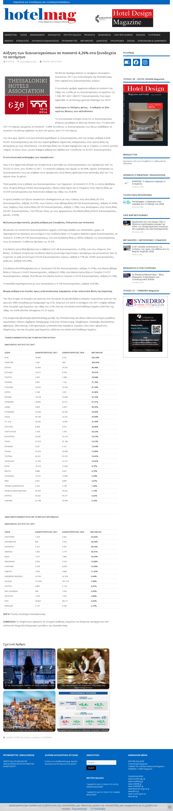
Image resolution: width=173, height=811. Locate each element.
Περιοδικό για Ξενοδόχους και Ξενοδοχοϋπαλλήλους (41, 2)
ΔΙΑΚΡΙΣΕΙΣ (101, 40)
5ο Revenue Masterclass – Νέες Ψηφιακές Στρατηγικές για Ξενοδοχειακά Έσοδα (148, 277)
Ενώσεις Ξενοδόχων (32, 737)
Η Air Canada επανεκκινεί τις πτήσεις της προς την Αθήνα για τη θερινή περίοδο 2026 (150, 249)
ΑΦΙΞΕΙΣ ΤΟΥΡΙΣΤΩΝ (14, 737)
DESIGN (131, 40)
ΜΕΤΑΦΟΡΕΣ (86, 40)
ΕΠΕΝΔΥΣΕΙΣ (22, 40)
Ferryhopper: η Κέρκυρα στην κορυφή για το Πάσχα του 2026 (148, 202)
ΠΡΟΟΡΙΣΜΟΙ (117, 40)
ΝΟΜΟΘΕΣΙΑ (104, 34)
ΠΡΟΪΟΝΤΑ (89, 34)
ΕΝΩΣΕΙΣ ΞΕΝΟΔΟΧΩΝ (52, 61)
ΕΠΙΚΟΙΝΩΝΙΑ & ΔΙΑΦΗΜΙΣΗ (152, 40)
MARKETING (11, 34)
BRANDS (9, 40)
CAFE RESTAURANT (123, 34)
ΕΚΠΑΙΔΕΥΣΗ (54, 34)
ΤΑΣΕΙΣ (23, 34)
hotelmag (10, 61)
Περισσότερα (79, 808)
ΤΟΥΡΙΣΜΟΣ (154, 34)
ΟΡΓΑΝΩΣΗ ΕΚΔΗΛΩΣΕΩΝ (45, 40)
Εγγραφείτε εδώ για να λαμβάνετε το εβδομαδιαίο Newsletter (144, 162)
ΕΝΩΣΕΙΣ (140, 34)
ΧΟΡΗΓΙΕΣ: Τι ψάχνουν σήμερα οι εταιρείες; (149, 182)
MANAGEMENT (37, 34)
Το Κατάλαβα (97, 808)
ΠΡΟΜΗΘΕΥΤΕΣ (69, 40)
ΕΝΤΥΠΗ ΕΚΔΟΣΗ (72, 34)
